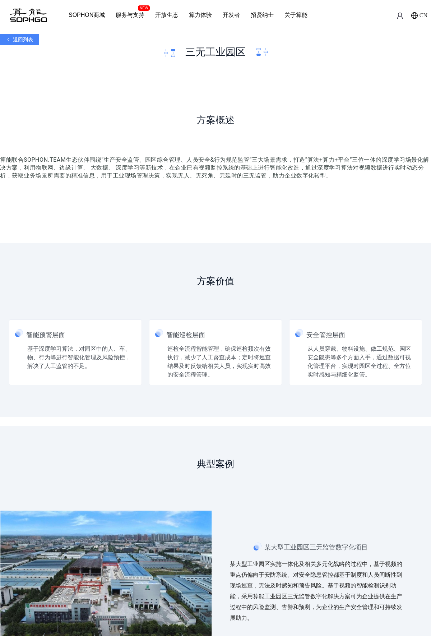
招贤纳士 (262, 15)
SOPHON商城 (87, 15)
